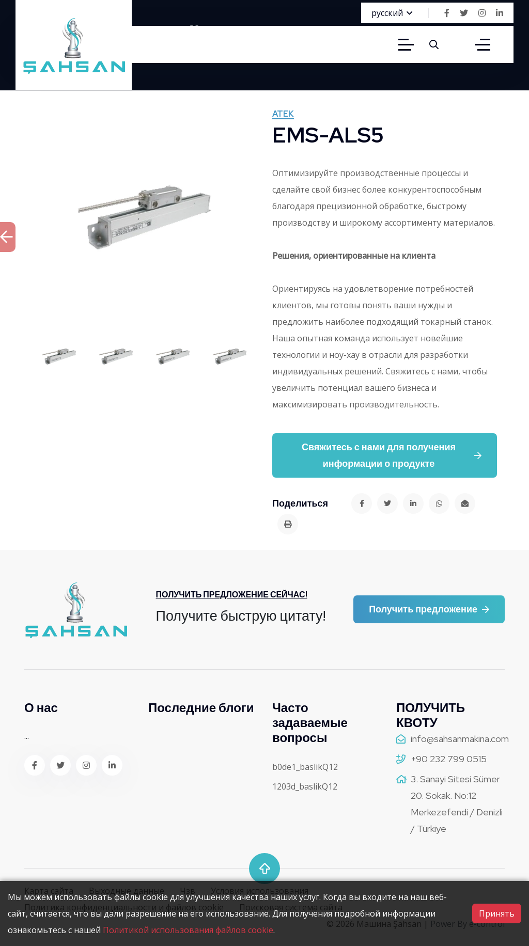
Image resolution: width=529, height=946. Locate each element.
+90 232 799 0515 (449, 759)
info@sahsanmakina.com (460, 739)
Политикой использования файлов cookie (188, 930)
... (26, 736)
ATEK (283, 114)
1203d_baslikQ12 (304, 786)
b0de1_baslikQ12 (305, 766)
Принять (497, 913)
